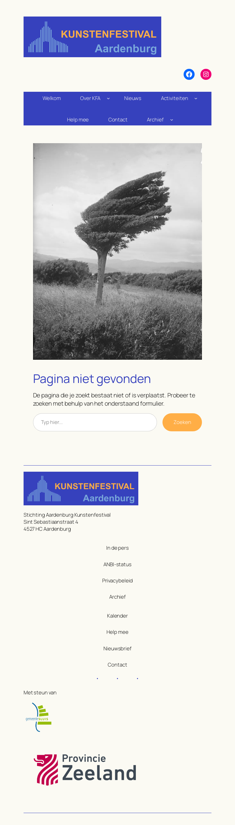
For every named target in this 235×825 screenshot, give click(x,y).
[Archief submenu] (171, 119)
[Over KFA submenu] (108, 97)
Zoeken (182, 422)
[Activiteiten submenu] (195, 97)
